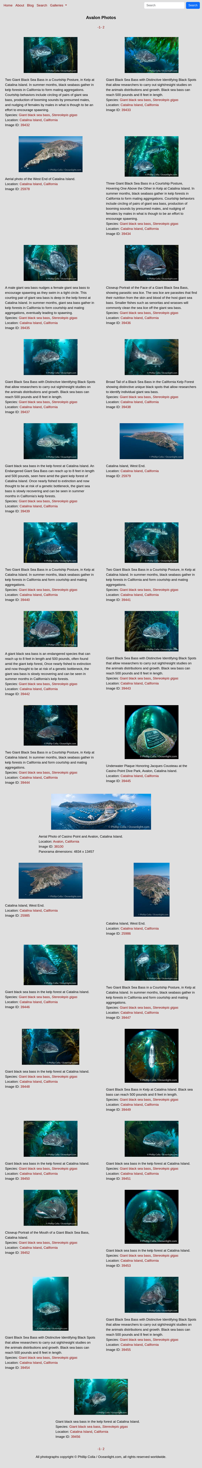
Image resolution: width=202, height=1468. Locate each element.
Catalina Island (31, 120)
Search (42, 5)
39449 (126, 1109)
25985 (25, 915)
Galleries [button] (57, 5)
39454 (25, 1368)
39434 (126, 234)
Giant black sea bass (34, 115)
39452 (25, 1253)
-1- (100, 27)
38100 (59, 846)
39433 (126, 110)
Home (8, 5)
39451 (126, 1178)
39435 (25, 328)
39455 (126, 1350)
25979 (126, 476)
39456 (75, 1437)
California (51, 120)
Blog (30, 5)
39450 (25, 1178)
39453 (126, 1265)
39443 (126, 688)
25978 (25, 189)
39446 (25, 1007)
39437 (25, 412)
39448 (25, 1086)
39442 (25, 694)
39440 (25, 600)
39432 (25, 125)
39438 (126, 407)
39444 (25, 782)
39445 (126, 781)
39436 (126, 323)
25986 (126, 933)
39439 (25, 511)
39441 (126, 600)
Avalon (58, 841)
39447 (126, 1017)
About (19, 5)
